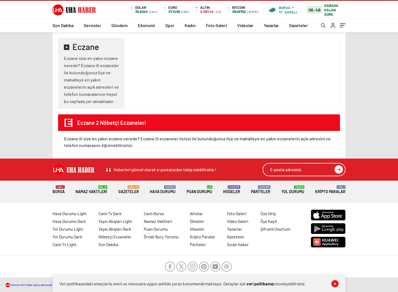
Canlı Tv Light (65, 244)
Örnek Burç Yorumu (161, 236)
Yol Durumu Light (68, 229)
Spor (169, 25)
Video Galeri (237, 221)
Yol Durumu (292, 189)
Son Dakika (63, 25)
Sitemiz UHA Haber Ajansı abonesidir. (29, 284)
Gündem (119, 25)
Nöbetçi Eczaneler (115, 236)
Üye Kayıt (268, 221)
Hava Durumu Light (70, 213)
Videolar (245, 25)
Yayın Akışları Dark (114, 229)
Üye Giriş (268, 213)
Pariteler (260, 189)
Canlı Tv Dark (110, 213)
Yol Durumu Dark (67, 236)
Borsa (59, 189)
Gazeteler (298, 25)
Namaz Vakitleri (91, 189)
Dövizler (197, 221)
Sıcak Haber (238, 244)
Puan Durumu (199, 189)
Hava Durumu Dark (69, 221)
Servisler (92, 25)
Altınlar (196, 213)
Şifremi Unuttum (275, 229)
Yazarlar (271, 25)
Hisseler (231, 189)
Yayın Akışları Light (115, 221)
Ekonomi (146, 25)
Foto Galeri (216, 25)
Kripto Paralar (330, 189)
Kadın (190, 25)
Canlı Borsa (154, 213)
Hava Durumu (163, 189)
